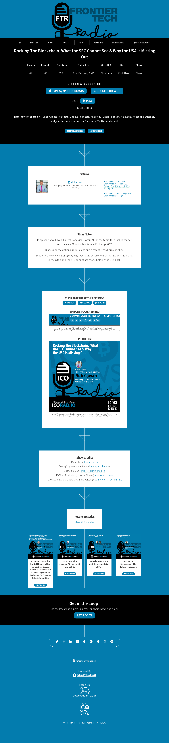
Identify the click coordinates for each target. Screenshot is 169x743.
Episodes (34, 42)
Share (139, 73)
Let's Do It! (84, 615)
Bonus (51, 42)
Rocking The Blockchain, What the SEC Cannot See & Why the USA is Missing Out (117, 185)
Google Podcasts (79, 116)
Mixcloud (126, 116)
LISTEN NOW (40, 585)
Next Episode (96, 131)
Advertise (98, 42)
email (114, 121)
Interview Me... (118, 42)
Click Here (106, 73)
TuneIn (105, 116)
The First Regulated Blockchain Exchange (118, 194)
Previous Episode (75, 131)
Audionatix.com (104, 475)
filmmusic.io (91, 462)
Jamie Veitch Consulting (108, 479)
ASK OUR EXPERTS (142, 42)
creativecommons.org (93, 470)
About (81, 42)
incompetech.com (99, 466)
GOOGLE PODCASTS (107, 91)
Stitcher (149, 116)
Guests (66, 42)
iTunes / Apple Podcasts (54, 116)
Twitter (101, 121)
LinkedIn (99, 302)
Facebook (90, 121)
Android (95, 116)
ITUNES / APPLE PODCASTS (66, 91)
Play (87, 101)
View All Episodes (84, 522)
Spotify (115, 116)
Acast (136, 116)
